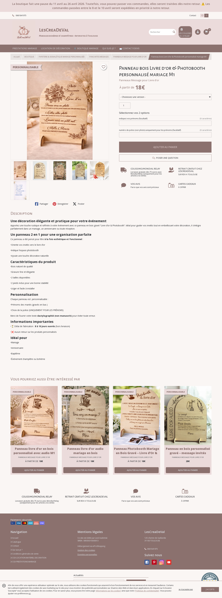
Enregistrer (60, 204)
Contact (192, 15)
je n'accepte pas (186, 589)
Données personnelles (87, 554)
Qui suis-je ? (16, 550)
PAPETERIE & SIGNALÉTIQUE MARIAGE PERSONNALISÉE (62, 56)
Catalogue (16, 542)
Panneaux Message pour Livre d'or (139, 80)
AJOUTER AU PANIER (165, 147)
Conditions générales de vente (25, 553)
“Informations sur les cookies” (108, 590)
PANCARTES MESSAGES (99, 56)
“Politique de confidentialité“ (147, 590)
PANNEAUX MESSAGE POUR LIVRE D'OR (129, 56)
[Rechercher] (174, 32)
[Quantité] (124, 105)
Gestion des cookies (86, 550)
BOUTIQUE (29, 56)
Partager (41, 204)
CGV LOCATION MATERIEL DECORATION (28, 557)
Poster (78, 204)
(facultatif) (165, 118)
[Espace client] (197, 32)
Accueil (17, 56)
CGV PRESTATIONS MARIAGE (23, 561)
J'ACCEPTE (210, 589)
